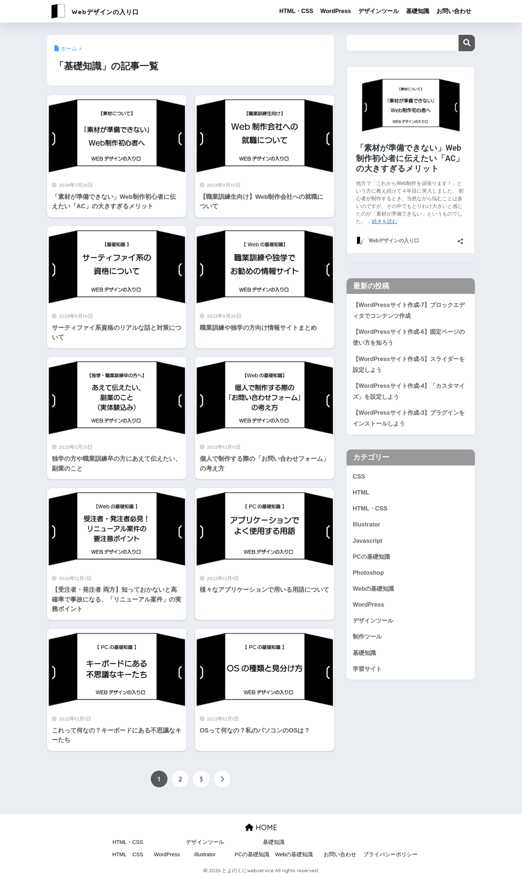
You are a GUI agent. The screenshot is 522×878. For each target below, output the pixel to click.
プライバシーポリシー (390, 854)
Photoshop (369, 575)
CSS (359, 478)
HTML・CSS (296, 11)
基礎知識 (417, 11)
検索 (467, 43)
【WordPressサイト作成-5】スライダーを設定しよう (408, 365)
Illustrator (367, 526)
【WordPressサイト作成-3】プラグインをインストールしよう (408, 420)
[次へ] (222, 779)
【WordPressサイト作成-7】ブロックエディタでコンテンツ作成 (408, 310)
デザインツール (378, 11)
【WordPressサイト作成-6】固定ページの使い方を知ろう (408, 337)
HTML (361, 494)
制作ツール (368, 640)
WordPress (335, 11)
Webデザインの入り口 (106, 11)
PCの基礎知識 (372, 559)
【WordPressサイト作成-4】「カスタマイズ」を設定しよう (408, 392)
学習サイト (368, 672)
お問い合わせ (453, 11)
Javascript (368, 542)
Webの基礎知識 (374, 591)
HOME (261, 827)
